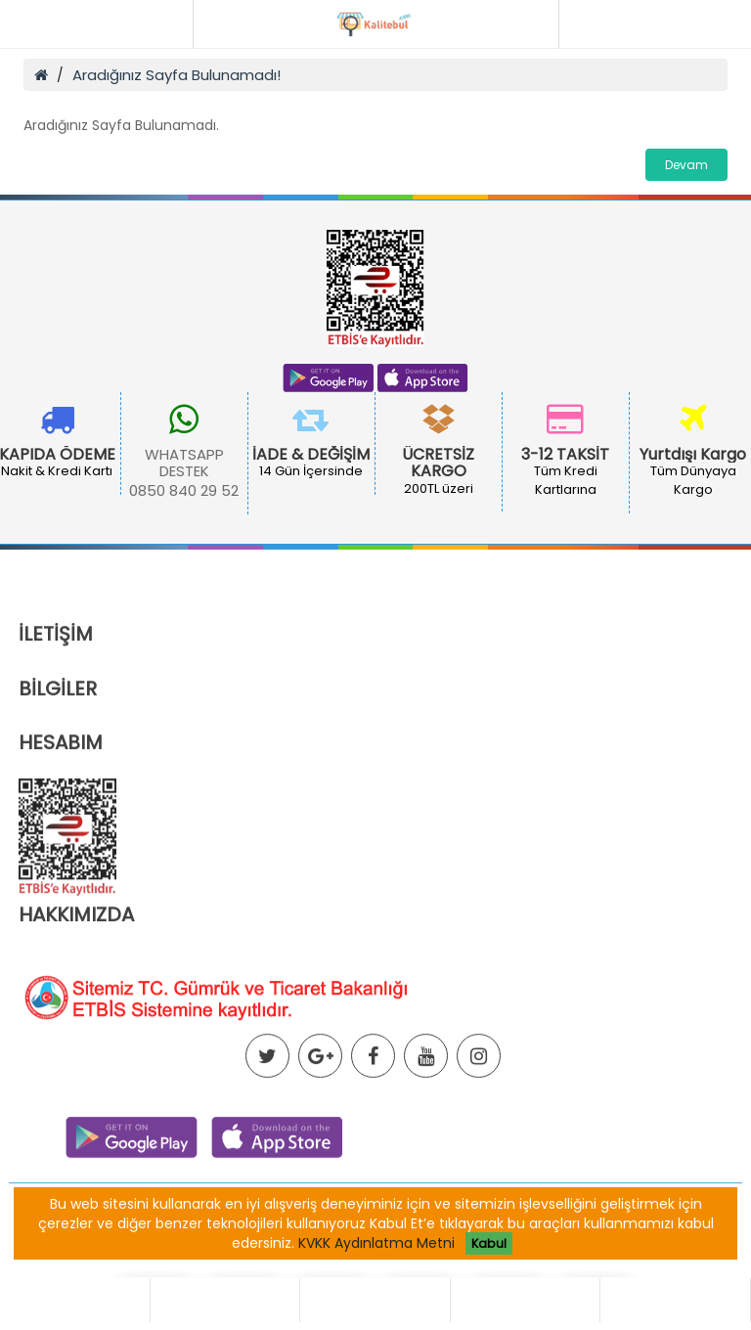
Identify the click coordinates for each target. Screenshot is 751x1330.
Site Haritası (500, 1273)
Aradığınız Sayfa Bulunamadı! (176, 75)
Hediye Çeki (321, 1273)
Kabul (489, 1243)
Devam (686, 164)
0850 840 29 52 (184, 490)
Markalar (409, 1273)
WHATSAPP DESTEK (184, 463)
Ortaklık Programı (201, 1273)
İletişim (586, 1273)
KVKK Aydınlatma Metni (376, 1243)
